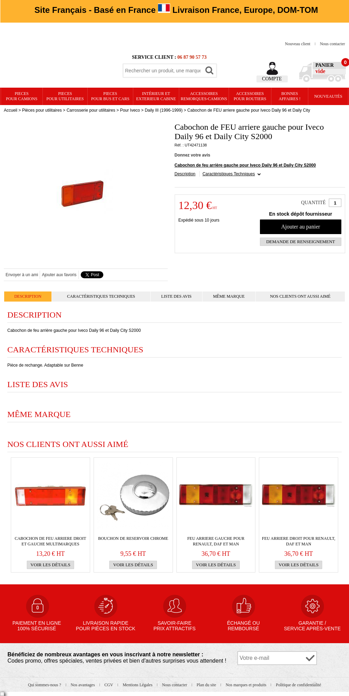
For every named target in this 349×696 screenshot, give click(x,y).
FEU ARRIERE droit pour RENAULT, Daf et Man (298, 541)
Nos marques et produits (246, 684)
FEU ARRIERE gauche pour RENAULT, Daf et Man (215, 541)
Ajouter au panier (300, 227)
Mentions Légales (137, 684)
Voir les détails (51, 564)
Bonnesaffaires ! (290, 96)
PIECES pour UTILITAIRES (65, 96)
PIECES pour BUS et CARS (110, 96)
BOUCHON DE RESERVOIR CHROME (133, 538)
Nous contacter (332, 43)
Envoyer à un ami (22, 274)
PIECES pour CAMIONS (21, 96)
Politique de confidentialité (298, 684)
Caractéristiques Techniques (229, 173)
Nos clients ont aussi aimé (300, 296)
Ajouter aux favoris (59, 274)
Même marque (229, 296)
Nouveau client (298, 43)
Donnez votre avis (193, 155)
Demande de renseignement (300, 241)
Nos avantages (83, 684)
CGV (109, 684)
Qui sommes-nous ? (45, 684)
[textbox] (163, 70)
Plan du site (207, 684)
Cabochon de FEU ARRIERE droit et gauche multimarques (50, 541)
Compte (272, 78)
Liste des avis (176, 296)
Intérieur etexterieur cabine (156, 96)
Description (185, 173)
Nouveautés (328, 96)
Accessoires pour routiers (249, 96)
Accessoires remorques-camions (204, 96)
